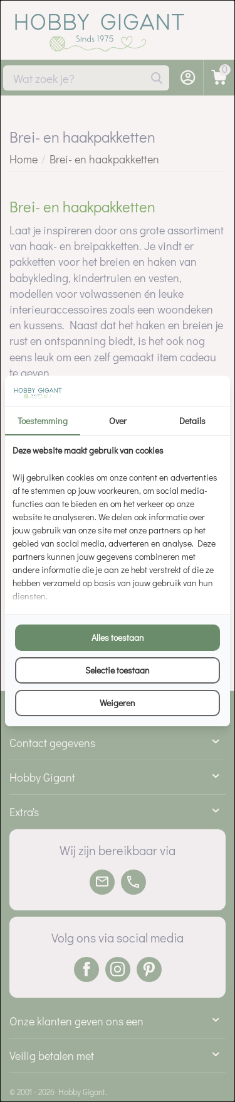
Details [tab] (192, 421)
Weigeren (117, 703)
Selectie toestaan (117, 670)
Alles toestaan (117, 637)
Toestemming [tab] (43, 421)
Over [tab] (118, 421)
